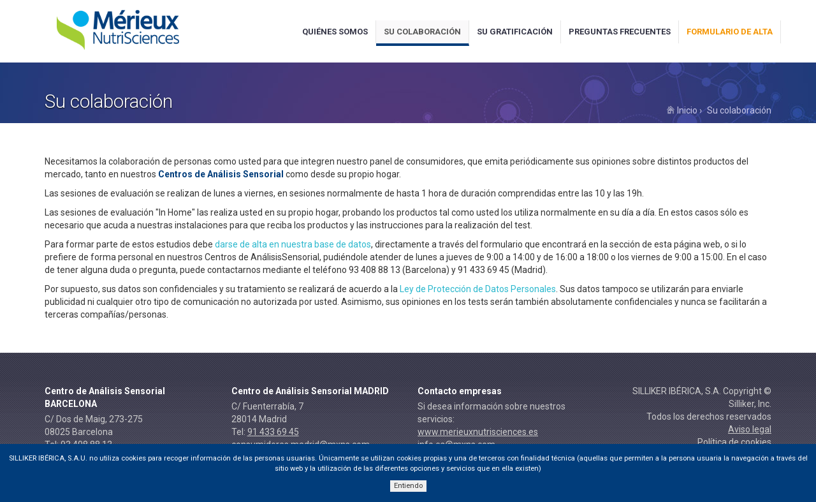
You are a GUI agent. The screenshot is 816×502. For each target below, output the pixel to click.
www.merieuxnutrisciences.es (478, 432)
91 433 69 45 (273, 432)
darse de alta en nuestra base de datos (293, 244)
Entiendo (408, 486)
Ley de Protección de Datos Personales (478, 289)
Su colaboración (422, 31)
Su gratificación (515, 31)
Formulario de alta (730, 31)
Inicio (682, 110)
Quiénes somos (335, 31)
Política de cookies (734, 442)
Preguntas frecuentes (620, 31)
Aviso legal (749, 429)
